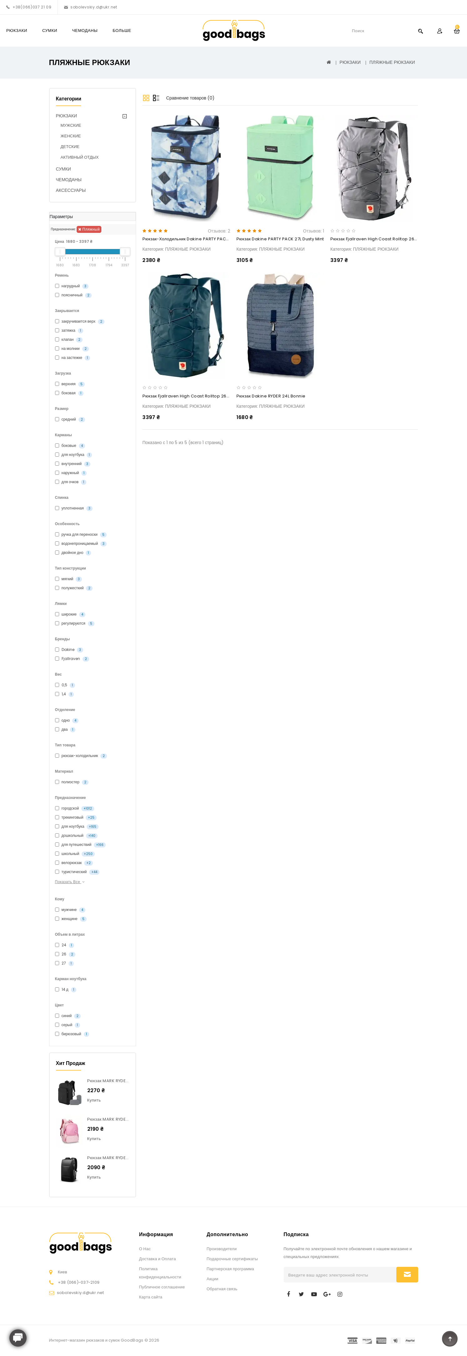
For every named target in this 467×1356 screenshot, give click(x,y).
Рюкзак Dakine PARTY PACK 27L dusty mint (280, 239)
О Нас (145, 1249)
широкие (70, 614)
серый (67, 1025)
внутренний (73, 464)
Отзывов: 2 (219, 231)
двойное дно (73, 552)
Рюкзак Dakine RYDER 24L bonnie (271, 396)
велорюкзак (74, 863)
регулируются (74, 623)
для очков (71, 482)
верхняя (70, 384)
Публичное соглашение (162, 1287)
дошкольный (76, 835)
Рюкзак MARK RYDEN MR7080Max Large (128, 1081)
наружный (71, 473)
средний (70, 419)
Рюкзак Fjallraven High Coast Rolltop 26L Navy (191, 396)
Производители (222, 1249)
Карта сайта (150, 1297)
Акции (213, 1279)
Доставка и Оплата (157, 1259)
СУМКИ (49, 30)
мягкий (68, 579)
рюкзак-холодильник (81, 756)
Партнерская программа (230, 1269)
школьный (75, 854)
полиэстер (72, 782)
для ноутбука (73, 455)
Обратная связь (222, 1289)
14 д (65, 989)
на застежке (72, 358)
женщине (71, 919)
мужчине (70, 910)
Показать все (70, 881)
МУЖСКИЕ (71, 125)
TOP (450, 1339)
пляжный (89, 229)
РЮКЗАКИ (16, 30)
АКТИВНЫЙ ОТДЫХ (80, 157)
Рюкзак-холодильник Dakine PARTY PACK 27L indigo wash (203, 239)
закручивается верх (79, 321)
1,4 (64, 694)
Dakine (69, 649)
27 (64, 963)
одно (67, 720)
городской (74, 808)
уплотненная (74, 508)
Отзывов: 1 (313, 231)
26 (65, 954)
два (65, 729)
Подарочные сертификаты (232, 1259)
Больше (122, 30)
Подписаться (407, 1274)
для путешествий (80, 844)
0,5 (65, 685)
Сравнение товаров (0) (190, 98)
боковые (70, 445)
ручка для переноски (81, 534)
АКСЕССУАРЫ (71, 190)
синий (68, 1016)
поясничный (73, 295)
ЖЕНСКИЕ (71, 136)
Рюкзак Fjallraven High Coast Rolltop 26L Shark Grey (385, 239)
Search (420, 31)
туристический (77, 872)
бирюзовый (72, 1034)
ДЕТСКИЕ (70, 147)
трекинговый (76, 817)
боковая (69, 393)
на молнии (72, 348)
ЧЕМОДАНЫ (85, 30)
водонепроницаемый (81, 543)
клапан (69, 339)
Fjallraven (72, 659)
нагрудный (72, 286)
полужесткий (74, 588)
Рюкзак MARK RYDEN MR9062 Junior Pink (129, 1119)
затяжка (69, 330)
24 (64, 945)
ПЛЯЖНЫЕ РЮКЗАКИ (392, 62)
